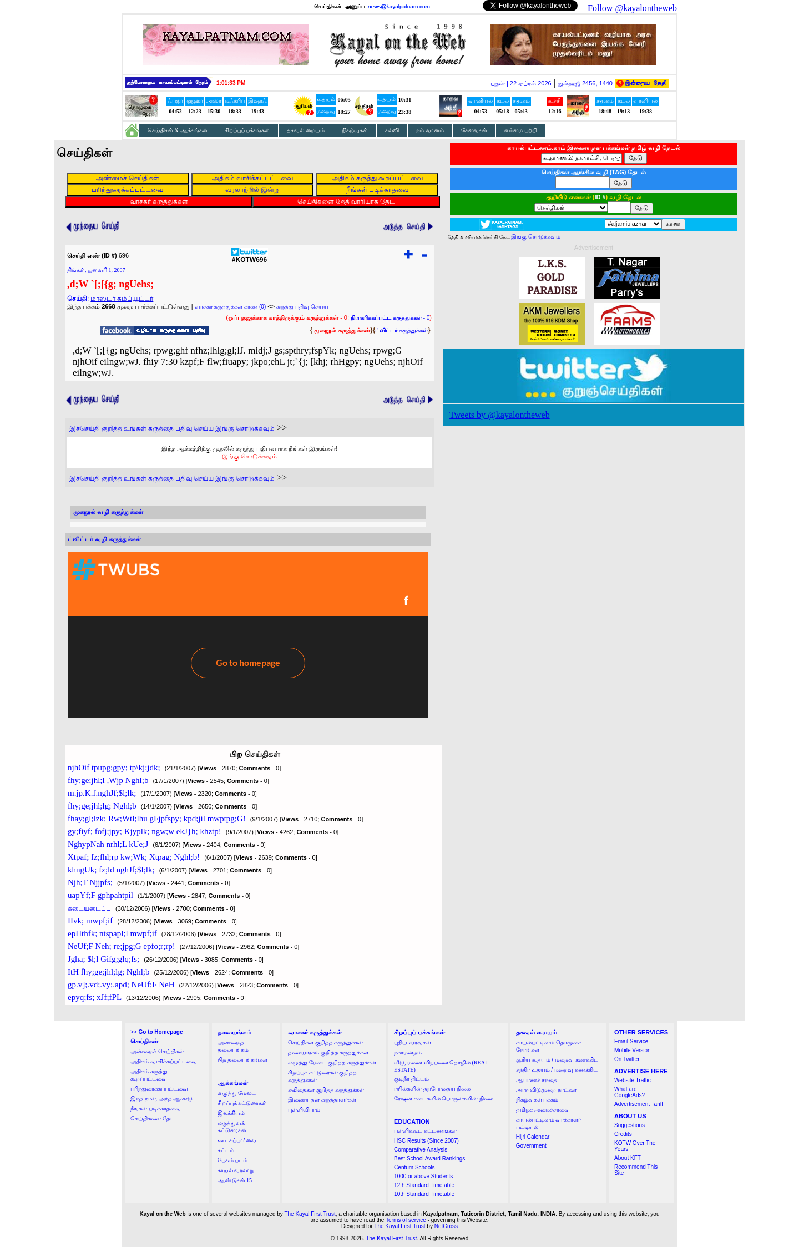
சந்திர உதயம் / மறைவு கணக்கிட (557, 1070)
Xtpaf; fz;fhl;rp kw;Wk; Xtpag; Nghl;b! (134, 856)
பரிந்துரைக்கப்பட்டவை (159, 1089)
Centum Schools (414, 1167)
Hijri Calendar (533, 1137)
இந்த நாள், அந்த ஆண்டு (161, 1098)
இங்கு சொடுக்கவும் (249, 456)
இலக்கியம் (231, 1113)
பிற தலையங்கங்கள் (243, 1060)
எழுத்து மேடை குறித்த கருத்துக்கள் (332, 1062)
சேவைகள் (474, 130)
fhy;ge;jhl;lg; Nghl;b (102, 805)
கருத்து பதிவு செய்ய (302, 307)
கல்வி (392, 130)
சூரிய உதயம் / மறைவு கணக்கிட (557, 1060)
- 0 (390, 318)
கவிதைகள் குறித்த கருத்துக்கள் (326, 1090)
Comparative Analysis (420, 1150)
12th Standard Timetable (424, 1185)
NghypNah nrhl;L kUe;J (108, 844)
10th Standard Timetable (424, 1194)
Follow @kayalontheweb (632, 8)
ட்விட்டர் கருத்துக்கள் (401, 330)
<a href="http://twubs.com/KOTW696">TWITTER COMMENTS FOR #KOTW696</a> (248, 635)
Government (531, 1146)
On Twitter (626, 1059)
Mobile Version (632, 1050)
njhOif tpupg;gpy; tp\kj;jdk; (114, 767)
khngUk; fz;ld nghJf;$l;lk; (111, 869)
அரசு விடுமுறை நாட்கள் (546, 1090)
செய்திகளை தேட (152, 1118)
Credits (623, 1134)
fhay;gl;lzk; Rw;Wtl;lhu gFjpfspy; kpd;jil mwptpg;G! (157, 818)
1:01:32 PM (230, 83)
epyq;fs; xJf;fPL (95, 997)
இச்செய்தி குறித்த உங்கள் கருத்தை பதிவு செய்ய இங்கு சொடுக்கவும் (172, 428)
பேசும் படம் (233, 1160)
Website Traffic (632, 1080)
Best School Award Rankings (429, 1158)
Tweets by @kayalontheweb (499, 415)
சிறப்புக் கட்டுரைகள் (242, 1103)
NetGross (446, 1226)
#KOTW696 (249, 257)
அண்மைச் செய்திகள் (157, 1051)
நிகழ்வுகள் (355, 130)
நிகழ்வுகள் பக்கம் (537, 1100)
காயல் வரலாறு (236, 1170)
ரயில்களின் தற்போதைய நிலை (432, 1089)
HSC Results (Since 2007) (426, 1141)
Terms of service (406, 1220)
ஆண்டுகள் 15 (235, 1180)
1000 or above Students (423, 1176)
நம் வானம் (430, 130)
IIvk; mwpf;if (90, 920)
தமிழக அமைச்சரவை (543, 1110)
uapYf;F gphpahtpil (100, 895)
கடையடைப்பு (89, 908)
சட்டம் (226, 1150)
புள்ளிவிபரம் (304, 1110)
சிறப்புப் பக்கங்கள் (247, 130)
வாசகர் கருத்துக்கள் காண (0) (230, 307)
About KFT (627, 1158)
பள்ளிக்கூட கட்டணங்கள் (425, 1131)
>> (156, 1032)
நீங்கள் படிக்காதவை (155, 1108)
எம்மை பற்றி (520, 130)
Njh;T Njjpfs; (90, 882)
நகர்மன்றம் (408, 1052)
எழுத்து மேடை (237, 1093)
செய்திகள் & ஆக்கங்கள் (178, 130)
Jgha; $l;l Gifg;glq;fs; (103, 959)
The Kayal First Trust (309, 1214)
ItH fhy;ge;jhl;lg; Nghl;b (109, 971)
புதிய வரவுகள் (412, 1042)
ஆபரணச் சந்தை (537, 1080)
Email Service (631, 1041)
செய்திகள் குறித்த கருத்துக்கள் (325, 1042)
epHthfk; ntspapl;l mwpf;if (112, 933)
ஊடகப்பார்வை (237, 1140)
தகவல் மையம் (306, 130)
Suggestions (629, 1125)
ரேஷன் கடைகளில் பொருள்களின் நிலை (443, 1098)
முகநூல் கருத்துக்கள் (342, 330)
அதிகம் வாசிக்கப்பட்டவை (163, 1061)
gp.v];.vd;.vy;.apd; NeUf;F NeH (121, 984)
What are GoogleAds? (629, 1092)
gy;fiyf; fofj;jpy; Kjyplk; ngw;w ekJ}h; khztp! (144, 831)
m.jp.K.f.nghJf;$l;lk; (102, 793)
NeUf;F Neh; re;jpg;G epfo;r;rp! (121, 946)
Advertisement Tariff (638, 1104)
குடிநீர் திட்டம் (411, 1079)
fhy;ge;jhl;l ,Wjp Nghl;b (108, 780)
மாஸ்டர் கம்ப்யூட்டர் (121, 298)
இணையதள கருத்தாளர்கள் (322, 1100)
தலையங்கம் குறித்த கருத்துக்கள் (328, 1052)
